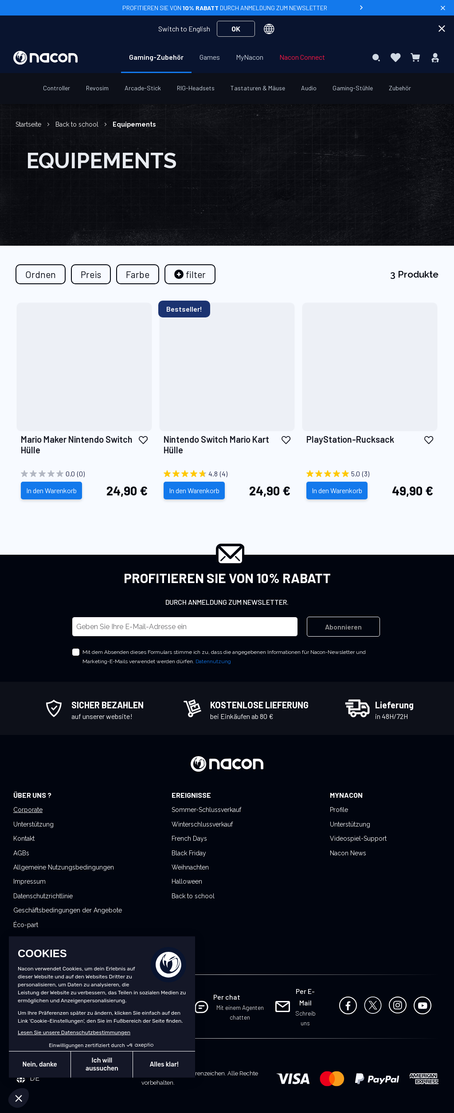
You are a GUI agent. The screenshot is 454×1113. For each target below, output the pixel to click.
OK (235, 28)
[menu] (227, 57)
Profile (339, 809)
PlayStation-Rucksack (350, 439)
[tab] (189, 274)
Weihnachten (190, 867)
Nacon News (348, 853)
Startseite (29, 124)
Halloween (187, 881)
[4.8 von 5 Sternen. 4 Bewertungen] (227, 473)
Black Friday (189, 853)
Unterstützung (33, 824)
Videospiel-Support (358, 838)
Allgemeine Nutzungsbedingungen (63, 867)
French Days (189, 838)
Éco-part (25, 924)
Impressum (29, 881)
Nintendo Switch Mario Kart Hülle (216, 444)
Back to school (77, 124)
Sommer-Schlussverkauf (206, 809)
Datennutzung (213, 661)
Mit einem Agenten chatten (240, 1012)
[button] (143, 440)
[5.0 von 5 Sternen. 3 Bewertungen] (369, 473)
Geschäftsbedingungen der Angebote (67, 910)
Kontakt (24, 838)
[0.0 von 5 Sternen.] (84, 473)
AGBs (21, 853)
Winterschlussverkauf (202, 824)
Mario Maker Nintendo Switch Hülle (77, 444)
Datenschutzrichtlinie (43, 896)
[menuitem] (156, 57)
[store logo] (45, 57)
